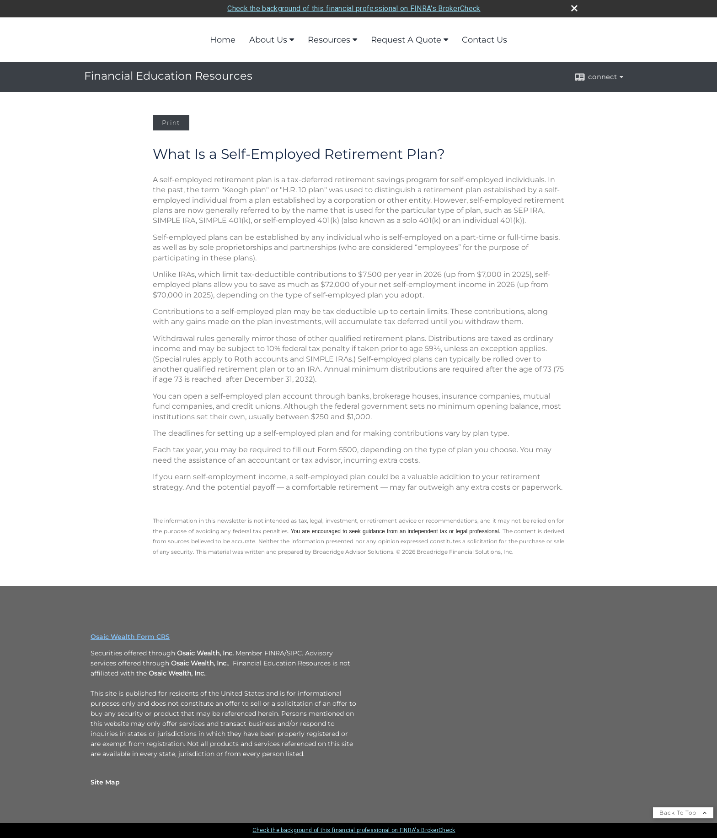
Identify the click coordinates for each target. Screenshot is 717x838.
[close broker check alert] (574, 8)
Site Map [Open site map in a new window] (105, 782)
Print (171, 123)
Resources (329, 40)
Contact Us (484, 40)
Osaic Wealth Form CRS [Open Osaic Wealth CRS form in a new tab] (130, 637)
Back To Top (683, 812)
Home (222, 40)
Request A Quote (406, 40)
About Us (268, 40)
